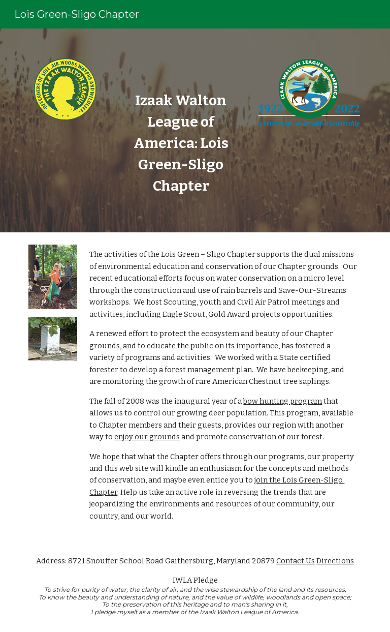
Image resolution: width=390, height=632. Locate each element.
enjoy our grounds (147, 436)
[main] (180, 143)
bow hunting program (282, 401)
